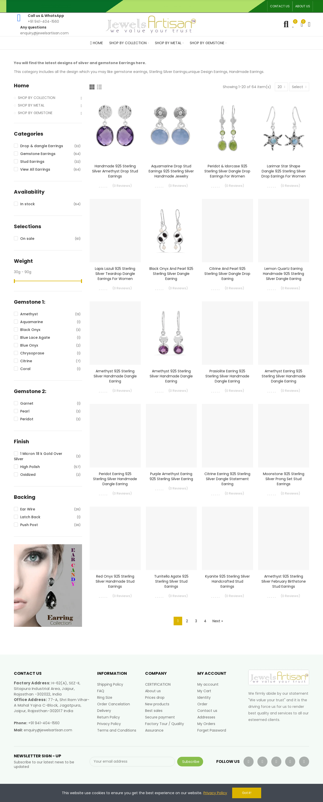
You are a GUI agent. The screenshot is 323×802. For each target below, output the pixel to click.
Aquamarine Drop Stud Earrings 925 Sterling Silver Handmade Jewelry (171, 171)
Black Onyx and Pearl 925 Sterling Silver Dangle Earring (171, 273)
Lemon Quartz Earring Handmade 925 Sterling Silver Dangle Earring (283, 273)
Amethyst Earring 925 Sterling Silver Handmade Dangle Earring (284, 376)
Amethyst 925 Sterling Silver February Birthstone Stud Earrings (283, 581)
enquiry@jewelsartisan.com (48, 730)
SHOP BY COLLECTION (36, 97)
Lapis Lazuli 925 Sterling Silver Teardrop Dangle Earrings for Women (115, 273)
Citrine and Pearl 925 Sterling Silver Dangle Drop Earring (227, 273)
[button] (279, 6)
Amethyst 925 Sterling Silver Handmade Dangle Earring (115, 376)
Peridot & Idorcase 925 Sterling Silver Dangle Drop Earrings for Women (227, 171)
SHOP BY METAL (31, 105)
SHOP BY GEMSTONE (35, 112)
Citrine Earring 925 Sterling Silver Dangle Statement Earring (227, 478)
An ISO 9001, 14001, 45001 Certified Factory (183, 6)
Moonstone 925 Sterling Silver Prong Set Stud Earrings (283, 478)
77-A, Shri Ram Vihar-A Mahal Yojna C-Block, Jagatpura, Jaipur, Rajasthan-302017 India (52, 705)
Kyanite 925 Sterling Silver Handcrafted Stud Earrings (227, 581)
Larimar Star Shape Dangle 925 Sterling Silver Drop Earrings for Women (283, 171)
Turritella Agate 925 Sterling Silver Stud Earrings (171, 581)
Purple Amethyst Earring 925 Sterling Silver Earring (171, 476)
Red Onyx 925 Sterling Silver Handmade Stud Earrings (115, 581)
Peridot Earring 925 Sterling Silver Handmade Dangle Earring (115, 478)
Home (21, 86)
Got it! (246, 792)
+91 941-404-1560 (44, 723)
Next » (217, 621)
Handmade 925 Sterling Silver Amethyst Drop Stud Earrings (115, 171)
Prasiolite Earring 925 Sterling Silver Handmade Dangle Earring (227, 376)
